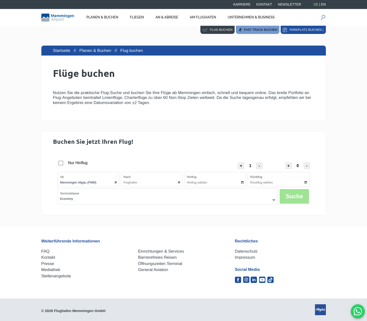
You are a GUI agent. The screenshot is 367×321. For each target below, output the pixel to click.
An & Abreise (167, 17)
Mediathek (50, 269)
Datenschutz (246, 251)
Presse (47, 263)
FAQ (45, 251)
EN (323, 4)
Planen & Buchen (102, 17)
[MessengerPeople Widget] (358, 311)
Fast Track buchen (257, 30)
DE (316, 4)
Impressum (245, 257)
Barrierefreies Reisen (157, 257)
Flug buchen (217, 30)
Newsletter (289, 4)
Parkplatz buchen (303, 30)
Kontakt (264, 4)
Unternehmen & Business (251, 17)
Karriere (242, 4)
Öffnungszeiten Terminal (160, 263)
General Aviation (153, 269)
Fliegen (137, 17)
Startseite (61, 50)
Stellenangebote (56, 276)
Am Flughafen (203, 17)
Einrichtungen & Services (161, 251)
